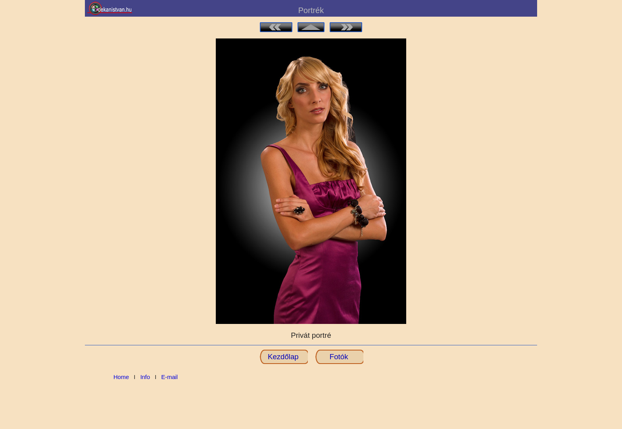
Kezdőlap (283, 356)
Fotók (339, 356)
